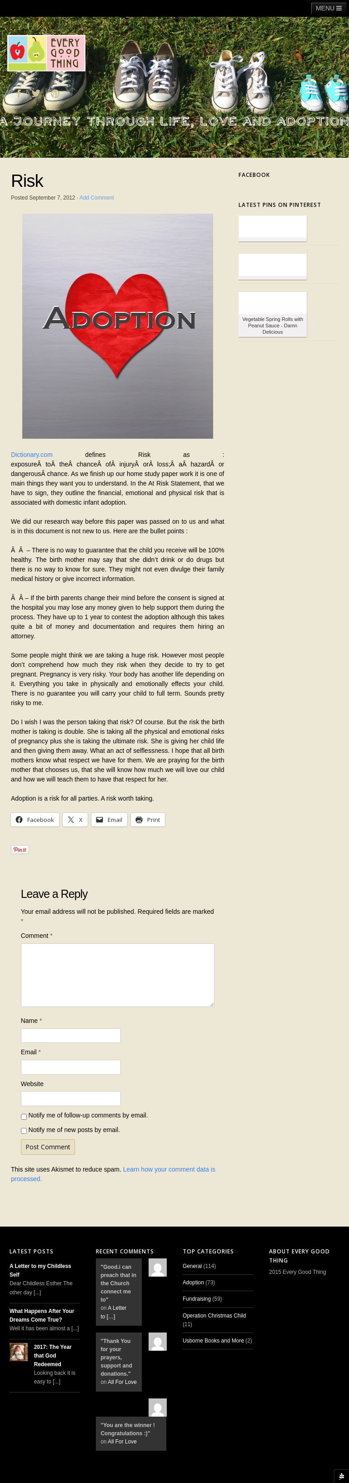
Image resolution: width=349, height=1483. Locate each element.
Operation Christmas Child (214, 1316)
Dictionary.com (32, 454)
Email (31, 1052)
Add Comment (97, 198)
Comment (37, 935)
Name (31, 1020)
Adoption (193, 1282)
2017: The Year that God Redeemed (53, 1356)
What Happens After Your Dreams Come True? (42, 1315)
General (192, 1266)
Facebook (254, 175)
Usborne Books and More (213, 1341)
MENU (329, 8)
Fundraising (197, 1299)
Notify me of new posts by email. (74, 1129)
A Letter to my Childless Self (40, 1270)
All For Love (122, 1382)
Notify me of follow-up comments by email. (88, 1115)
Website (32, 1083)
